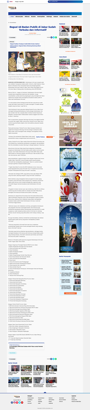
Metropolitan (41, 16)
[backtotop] (45, 393)
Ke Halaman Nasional (70, 51)
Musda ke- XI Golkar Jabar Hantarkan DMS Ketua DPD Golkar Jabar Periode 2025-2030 (64, 79)
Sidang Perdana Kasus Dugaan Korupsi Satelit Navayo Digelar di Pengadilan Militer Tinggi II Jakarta (66, 262)
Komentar (12, 37)
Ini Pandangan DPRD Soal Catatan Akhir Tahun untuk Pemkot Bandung (26, 347)
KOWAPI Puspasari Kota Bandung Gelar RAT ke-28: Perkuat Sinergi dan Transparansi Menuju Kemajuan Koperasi (66, 287)
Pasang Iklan (74, 399)
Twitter (20, 403)
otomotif (74, 16)
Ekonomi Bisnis (62, 399)
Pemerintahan (12, 352)
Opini (39, 403)
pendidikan (30, 399)
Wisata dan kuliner (65, 16)
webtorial (51, 403)
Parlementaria (31, 397)
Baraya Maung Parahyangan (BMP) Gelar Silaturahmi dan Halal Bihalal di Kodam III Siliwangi (64, 67)
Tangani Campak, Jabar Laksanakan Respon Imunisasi (65, 281)
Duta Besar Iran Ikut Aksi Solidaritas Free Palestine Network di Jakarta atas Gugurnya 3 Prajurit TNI (64, 46)
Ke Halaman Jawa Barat (70, 84)
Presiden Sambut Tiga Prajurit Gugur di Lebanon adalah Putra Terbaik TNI (75, 46)
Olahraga (49, 16)
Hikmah (27, 16)
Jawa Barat (63, 57)
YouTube (23, 403)
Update (49, 136)
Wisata (50, 401)
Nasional (62, 24)
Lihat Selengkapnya (70, 293)
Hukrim (34, 16)
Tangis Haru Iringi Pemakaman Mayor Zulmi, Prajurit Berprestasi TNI (75, 67)
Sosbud (56, 16)
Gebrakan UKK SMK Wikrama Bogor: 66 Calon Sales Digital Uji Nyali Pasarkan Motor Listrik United (66, 268)
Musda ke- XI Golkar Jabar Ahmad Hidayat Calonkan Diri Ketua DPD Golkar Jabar (75, 79)
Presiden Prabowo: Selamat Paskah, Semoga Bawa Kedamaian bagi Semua (76, 34)
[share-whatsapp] (56, 37)
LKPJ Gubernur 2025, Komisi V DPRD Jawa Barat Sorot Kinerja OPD (66, 274)
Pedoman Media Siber (76, 401)
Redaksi (73, 397)
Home (11, 1)
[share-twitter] (54, 37)
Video (12, 16)
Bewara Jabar (19, 16)
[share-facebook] (51, 37)
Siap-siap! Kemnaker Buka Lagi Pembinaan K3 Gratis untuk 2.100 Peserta (64, 34)
